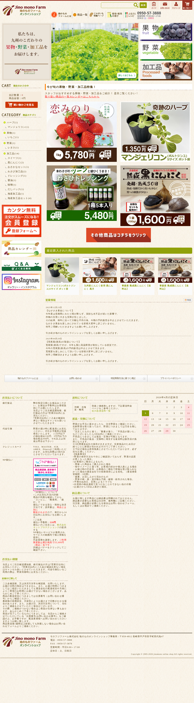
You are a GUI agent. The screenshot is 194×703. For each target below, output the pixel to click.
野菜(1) (11, 143)
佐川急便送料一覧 (101, 411)
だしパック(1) (16, 189)
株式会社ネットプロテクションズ (49, 526)
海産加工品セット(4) (19, 198)
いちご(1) (13, 137)
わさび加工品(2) (17, 171)
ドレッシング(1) (17, 175)
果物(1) (11, 133)
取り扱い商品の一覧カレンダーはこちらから (72, 96)
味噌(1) (12, 184)
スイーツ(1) (14, 158)
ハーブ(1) (12, 122)
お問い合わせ (75, 378)
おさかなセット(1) (18, 167)
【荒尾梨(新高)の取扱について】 (63, 342)
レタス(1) (13, 147)
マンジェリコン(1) (18, 127)
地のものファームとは (28, 378)
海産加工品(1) (16, 193)
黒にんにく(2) (16, 162)
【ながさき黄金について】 (60, 310)
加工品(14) (13, 153)
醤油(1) (12, 180)
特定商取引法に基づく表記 (123, 378)
